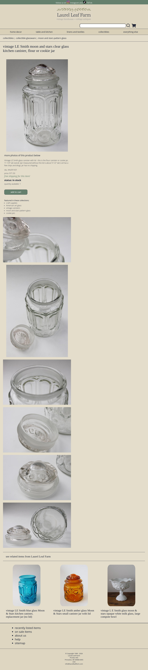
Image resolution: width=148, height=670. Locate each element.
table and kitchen (44, 31)
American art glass (13, 205)
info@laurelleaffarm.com (74, 664)
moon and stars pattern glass (52, 38)
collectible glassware (26, 38)
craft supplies (11, 203)
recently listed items (28, 628)
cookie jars (10, 213)
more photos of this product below (22, 155)
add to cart (16, 192)
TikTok (89, 2)
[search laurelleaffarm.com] (129, 26)
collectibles (104, 31)
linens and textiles (75, 31)
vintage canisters (13, 208)
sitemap (20, 643)
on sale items (23, 632)
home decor (16, 31)
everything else (130, 31)
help (17, 639)
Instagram (74, 2)
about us (20, 635)
